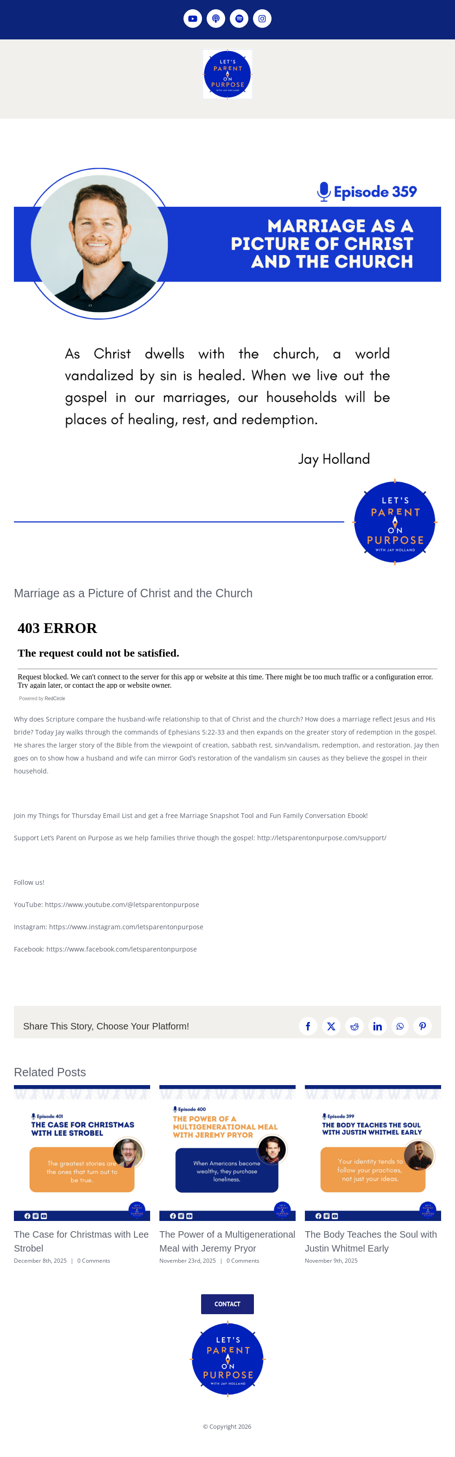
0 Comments (93, 1261)
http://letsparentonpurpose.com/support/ (321, 837)
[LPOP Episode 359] (227, 358)
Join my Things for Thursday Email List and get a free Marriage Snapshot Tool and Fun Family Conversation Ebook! (191, 815)
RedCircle (55, 698)
